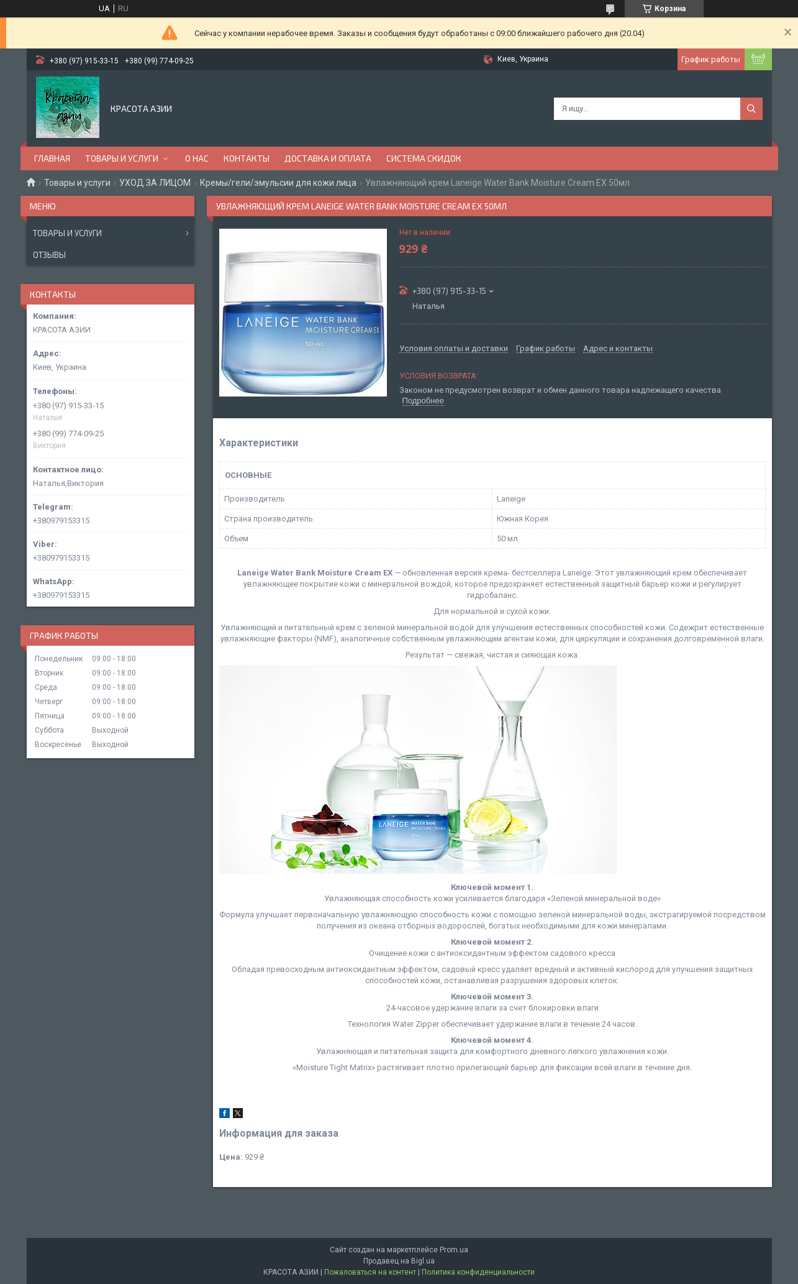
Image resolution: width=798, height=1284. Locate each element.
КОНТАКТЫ (247, 158)
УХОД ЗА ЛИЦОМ (155, 183)
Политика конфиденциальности (478, 1272)
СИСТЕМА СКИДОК (423, 158)
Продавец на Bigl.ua (399, 1261)
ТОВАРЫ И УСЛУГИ (121, 158)
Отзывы (49, 255)
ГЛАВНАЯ (52, 158)
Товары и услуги (77, 183)
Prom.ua (454, 1249)
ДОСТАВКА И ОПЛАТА (327, 158)
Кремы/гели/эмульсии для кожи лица (278, 183)
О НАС (197, 158)
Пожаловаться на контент (370, 1272)
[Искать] (751, 109)
